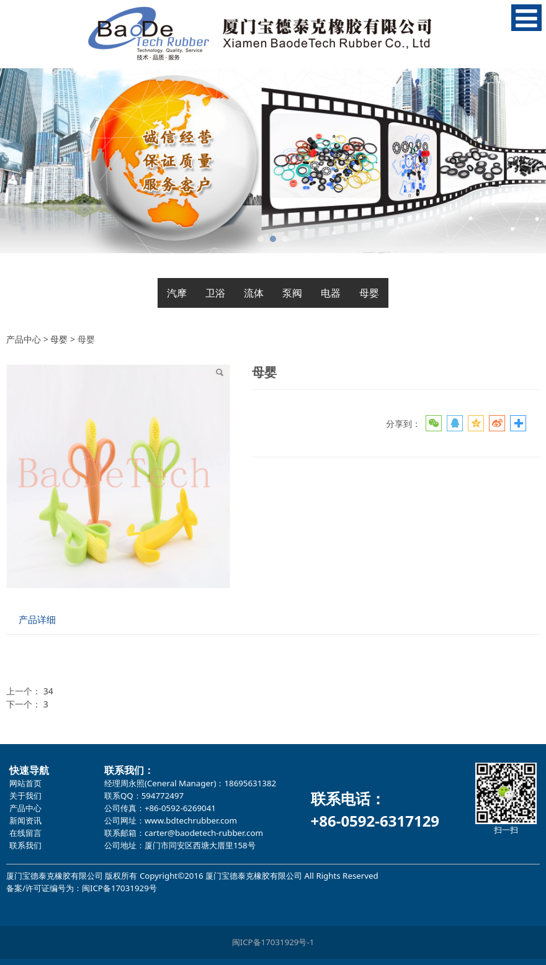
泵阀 (292, 293)
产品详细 (37, 619)
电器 (331, 293)
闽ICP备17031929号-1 (273, 942)
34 (48, 691)
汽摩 (177, 293)
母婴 (369, 293)
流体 (254, 293)
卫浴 (215, 293)
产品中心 (23, 339)
